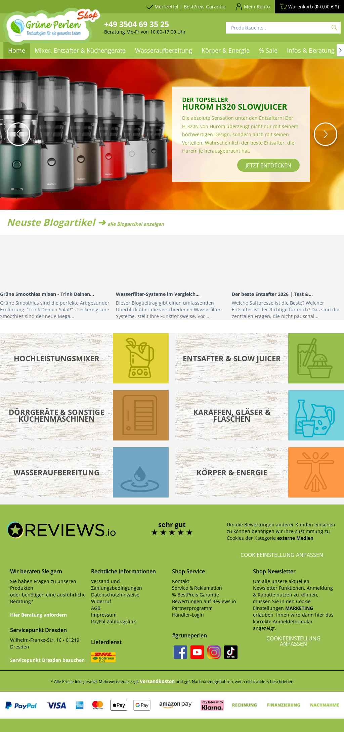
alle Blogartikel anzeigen (136, 224)
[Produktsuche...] (283, 28)
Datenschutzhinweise (115, 594)
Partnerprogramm (192, 608)
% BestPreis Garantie (195, 594)
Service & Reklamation (197, 588)
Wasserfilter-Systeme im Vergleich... (158, 294)
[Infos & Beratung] (310, 50)
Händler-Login (188, 615)
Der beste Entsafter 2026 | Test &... (272, 294)
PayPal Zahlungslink (113, 621)
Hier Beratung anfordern (38, 615)
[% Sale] (268, 50)
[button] (18, 134)
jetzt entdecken (268, 165)
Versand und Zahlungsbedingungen (116, 584)
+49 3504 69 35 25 (136, 24)
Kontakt (180, 581)
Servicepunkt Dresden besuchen (47, 660)
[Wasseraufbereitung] (163, 50)
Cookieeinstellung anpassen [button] (282, 555)
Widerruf (101, 601)
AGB (95, 608)
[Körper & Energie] (225, 50)
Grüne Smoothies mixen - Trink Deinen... (47, 294)
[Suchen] (334, 28)
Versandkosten (157, 681)
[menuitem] (163, 50)
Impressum (104, 615)
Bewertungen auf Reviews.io (204, 601)
